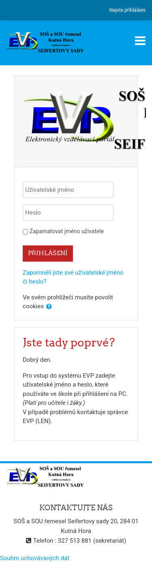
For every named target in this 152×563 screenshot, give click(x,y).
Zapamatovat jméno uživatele (67, 231)
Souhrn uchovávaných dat (34, 558)
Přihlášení (48, 253)
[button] (49, 307)
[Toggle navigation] (140, 40)
